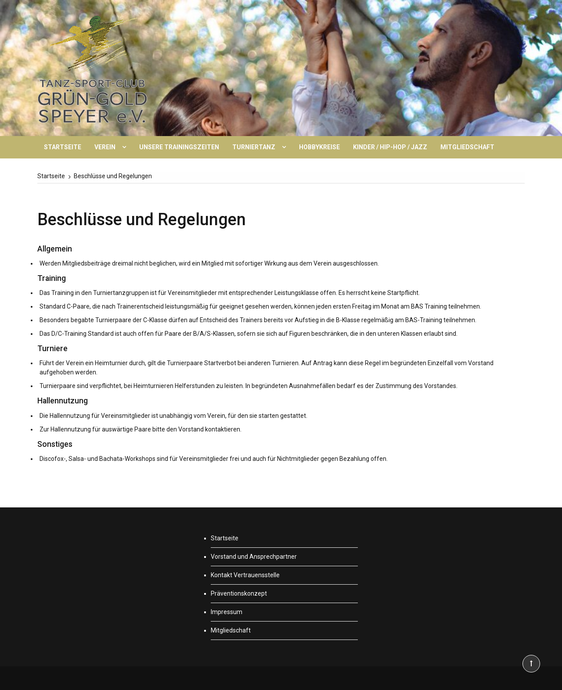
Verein (104, 147)
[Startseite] (51, 176)
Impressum (226, 611)
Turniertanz (253, 147)
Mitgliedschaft (467, 147)
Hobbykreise (319, 147)
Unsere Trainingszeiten (179, 147)
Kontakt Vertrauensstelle (245, 575)
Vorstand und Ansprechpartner (254, 556)
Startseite (62, 147)
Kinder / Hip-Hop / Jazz (390, 147)
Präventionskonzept (239, 593)
